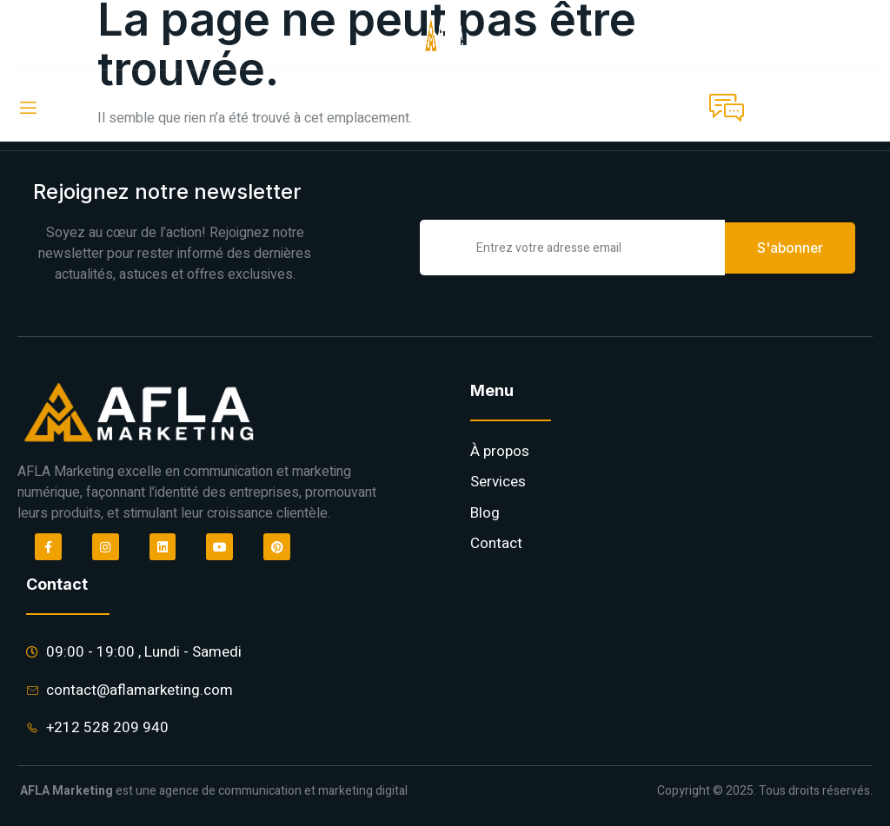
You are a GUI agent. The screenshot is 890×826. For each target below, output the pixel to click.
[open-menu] (27, 108)
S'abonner (790, 246)
